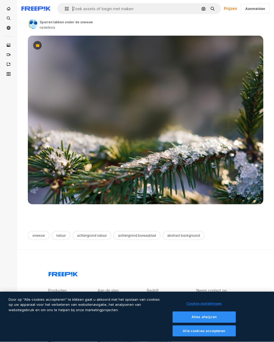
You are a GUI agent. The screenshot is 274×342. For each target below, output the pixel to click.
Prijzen (230, 8)
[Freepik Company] (63, 273)
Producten (57, 290)
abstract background (183, 235)
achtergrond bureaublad (137, 235)
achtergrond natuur (92, 235)
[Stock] (8, 18)
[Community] (8, 28)
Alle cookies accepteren (204, 334)
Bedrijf (152, 290)
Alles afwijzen (204, 320)
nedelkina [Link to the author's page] (47, 27)
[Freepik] (36, 8)
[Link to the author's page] (32, 24)
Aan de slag (108, 290)
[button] (64, 9)
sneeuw (38, 235)
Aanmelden (255, 8)
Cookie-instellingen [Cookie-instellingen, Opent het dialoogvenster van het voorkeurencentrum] (204, 306)
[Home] (8, 8)
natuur (61, 235)
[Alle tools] (8, 74)
